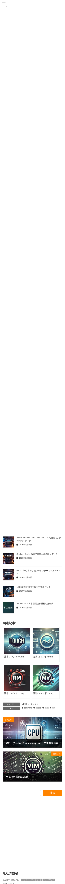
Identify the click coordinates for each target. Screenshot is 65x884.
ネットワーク (36, 880)
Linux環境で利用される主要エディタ (33, 587)
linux (47, 708)
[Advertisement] (32, 833)
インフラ (34, 704)
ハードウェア (49, 880)
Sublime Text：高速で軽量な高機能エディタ (37, 554)
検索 (52, 792)
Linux (24, 704)
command (28, 708)
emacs (38, 708)
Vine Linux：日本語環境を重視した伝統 (34, 603)
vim (53, 708)
